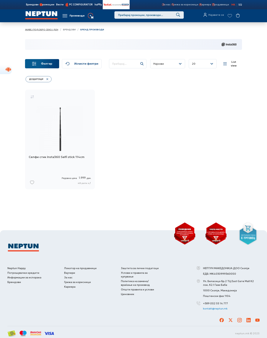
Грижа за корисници (183, 4)
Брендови (32, 4)
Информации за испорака (24, 276)
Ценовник (127, 292)
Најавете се (215, 15)
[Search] (177, 15)
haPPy (98, 4)
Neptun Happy (16, 267)
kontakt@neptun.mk (216, 307)
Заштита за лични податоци (140, 267)
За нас (164, 4)
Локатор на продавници (80, 267)
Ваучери (69, 271)
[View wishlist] (230, 16)
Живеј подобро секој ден (41, 29)
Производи (77, 15)
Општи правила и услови (137, 288)
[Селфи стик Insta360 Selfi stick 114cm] (60, 142)
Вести (60, 4)
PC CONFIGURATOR (81, 4)
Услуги (100, 15)
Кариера (203, 4)
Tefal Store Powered (116, 4)
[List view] (232, 63)
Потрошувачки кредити (23, 271)
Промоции (47, 4)
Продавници (219, 4)
